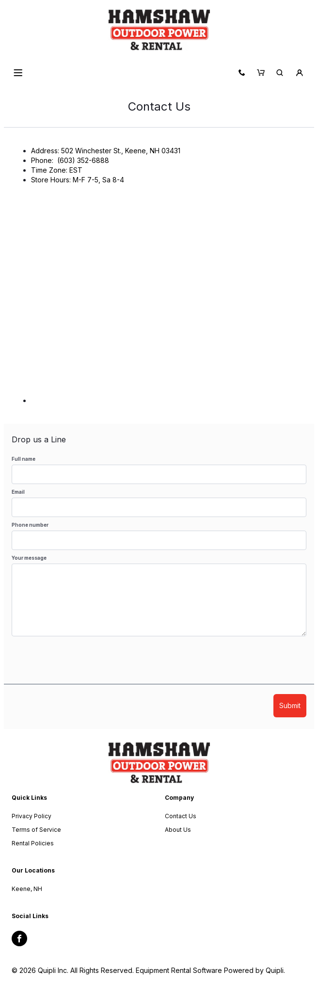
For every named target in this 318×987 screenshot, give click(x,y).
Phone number (30, 525)
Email (18, 492)
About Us (178, 829)
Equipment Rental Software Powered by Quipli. (210, 970)
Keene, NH (27, 888)
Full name (23, 459)
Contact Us (180, 816)
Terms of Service (36, 829)
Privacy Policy (31, 816)
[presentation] (85, 665)
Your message (29, 558)
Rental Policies (33, 843)
